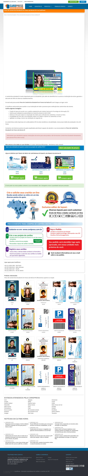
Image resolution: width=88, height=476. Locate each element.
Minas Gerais (31, 405)
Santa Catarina (56, 411)
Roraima (6, 411)
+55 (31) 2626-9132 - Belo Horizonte (14, 267)
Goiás (53, 403)
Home (30, 6)
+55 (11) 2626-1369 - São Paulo (12, 265)
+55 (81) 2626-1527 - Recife (11, 269)
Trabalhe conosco (40, 459)
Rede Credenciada (40, 461)
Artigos (49, 457)
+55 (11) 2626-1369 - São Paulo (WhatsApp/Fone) (19, 457)
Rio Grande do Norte (33, 410)
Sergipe (6, 413)
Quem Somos (39, 457)
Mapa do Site (69, 461)
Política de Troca (70, 459)
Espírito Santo (31, 403)
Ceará (53, 401)
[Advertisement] (44, 30)
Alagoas (30, 400)
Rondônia (54, 410)
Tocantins (54, 413)
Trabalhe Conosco (60, 6)
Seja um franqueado (53, 459)
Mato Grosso (7, 406)
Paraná (54, 408)
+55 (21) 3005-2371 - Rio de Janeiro (13, 270)
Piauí (29, 408)
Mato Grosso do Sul (57, 405)
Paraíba (54, 406)
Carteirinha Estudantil (11, 14)
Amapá (6, 401)
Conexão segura (70, 463)
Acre (5, 400)
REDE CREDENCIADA (28, 1)
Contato (70, 6)
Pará (29, 406)
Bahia (29, 401)
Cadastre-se (38, 6)
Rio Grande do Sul (33, 411)
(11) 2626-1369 (13, 1)
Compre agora (17, 177)
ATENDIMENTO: (6, 1)
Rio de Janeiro (8, 410)
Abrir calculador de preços (69, 148)
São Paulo (31, 413)
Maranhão (7, 405)
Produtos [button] (47, 6)
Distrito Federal (8, 403)
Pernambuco (7, 408)
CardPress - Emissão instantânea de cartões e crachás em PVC (32, 471)
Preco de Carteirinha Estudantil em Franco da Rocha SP (28, 14)
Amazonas (54, 400)
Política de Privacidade (71, 457)
